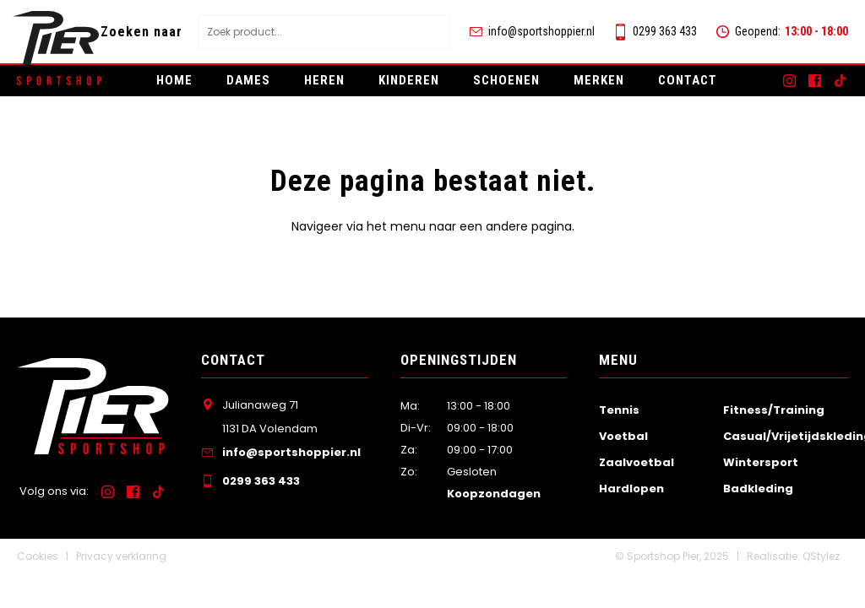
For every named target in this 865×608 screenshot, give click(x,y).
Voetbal (623, 436)
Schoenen (506, 80)
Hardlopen (631, 488)
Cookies (37, 556)
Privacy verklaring (121, 556)
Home (174, 80)
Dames (248, 80)
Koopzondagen (494, 494)
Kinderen (408, 80)
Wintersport (760, 462)
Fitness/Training (773, 410)
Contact (687, 80)
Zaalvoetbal (636, 462)
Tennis (619, 410)
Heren (324, 80)
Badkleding (758, 488)
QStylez (821, 556)
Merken (599, 80)
